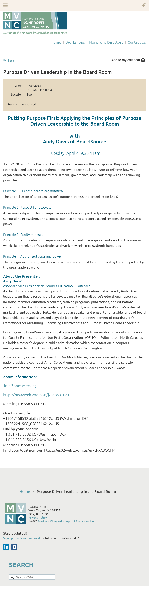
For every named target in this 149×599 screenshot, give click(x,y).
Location (16, 94)
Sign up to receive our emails (22, 538)
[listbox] (128, 60)
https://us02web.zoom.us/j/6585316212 (37, 394)
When (18, 85)
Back (11, 60)
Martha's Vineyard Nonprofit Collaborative (66, 521)
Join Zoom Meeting (20, 385)
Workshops (75, 42)
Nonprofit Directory (106, 42)
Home (56, 42)
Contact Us (137, 42)
